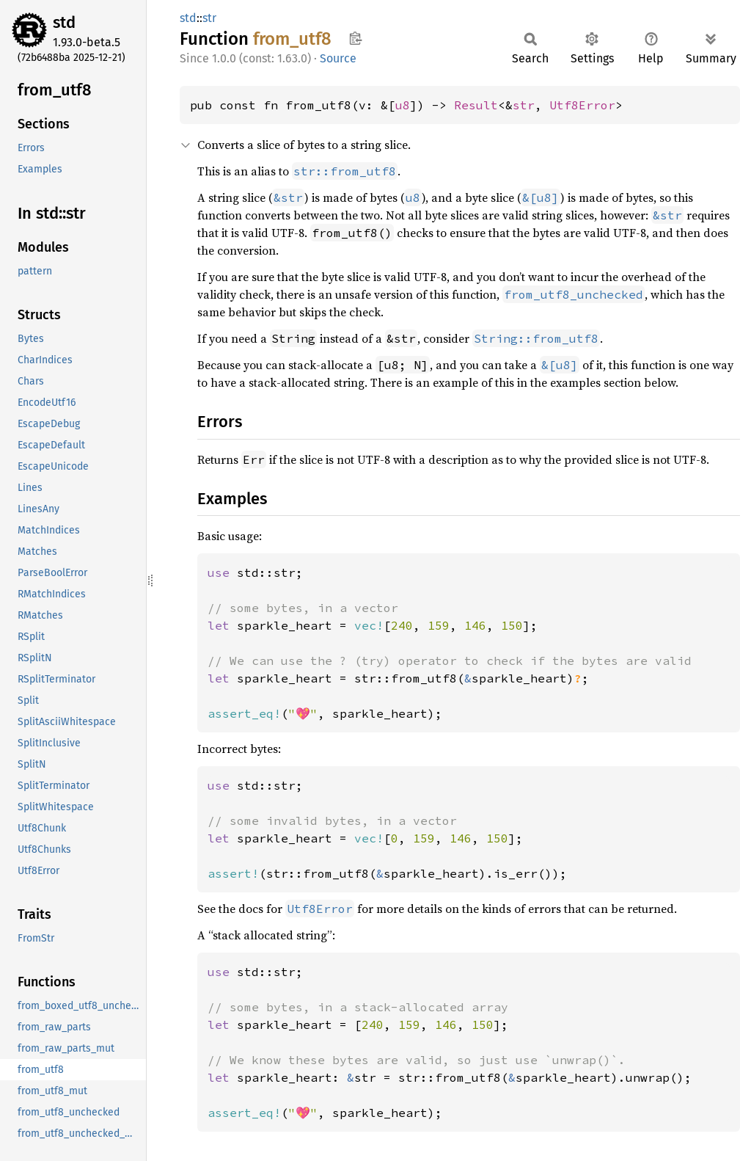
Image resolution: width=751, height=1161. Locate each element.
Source (338, 58)
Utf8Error (582, 105)
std (64, 22)
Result (476, 105)
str (209, 18)
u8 (402, 105)
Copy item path (355, 38)
